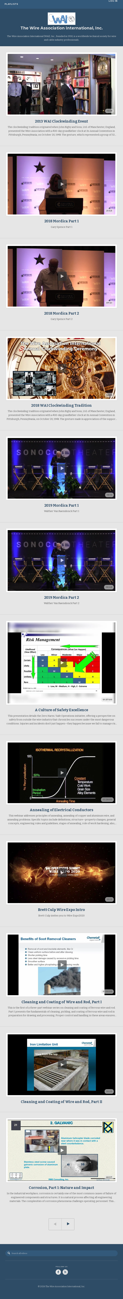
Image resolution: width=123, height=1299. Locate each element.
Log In (114, 4)
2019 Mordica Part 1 (61, 505)
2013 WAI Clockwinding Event (61, 121)
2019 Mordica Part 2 (61, 597)
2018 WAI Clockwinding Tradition (61, 405)
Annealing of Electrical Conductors (61, 810)
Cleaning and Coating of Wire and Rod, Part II (61, 1102)
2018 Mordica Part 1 (61, 221)
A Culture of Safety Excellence (61, 710)
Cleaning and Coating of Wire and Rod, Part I (61, 1002)
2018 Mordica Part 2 (61, 313)
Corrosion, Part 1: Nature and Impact (61, 1188)
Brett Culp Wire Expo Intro (61, 910)
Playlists (11, 4)
